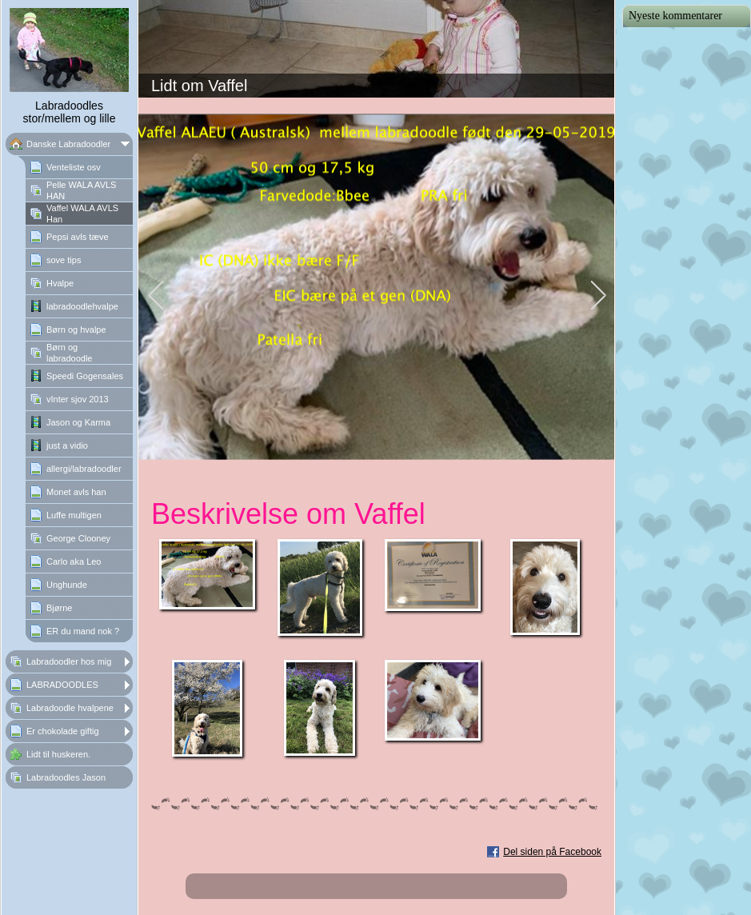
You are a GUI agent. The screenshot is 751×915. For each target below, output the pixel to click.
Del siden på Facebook (552, 851)
